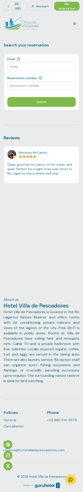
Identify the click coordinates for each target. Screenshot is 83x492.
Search (41, 102)
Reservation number (22, 78)
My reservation (66, 6)
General (10, 420)
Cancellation (14, 426)
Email (11, 59)
